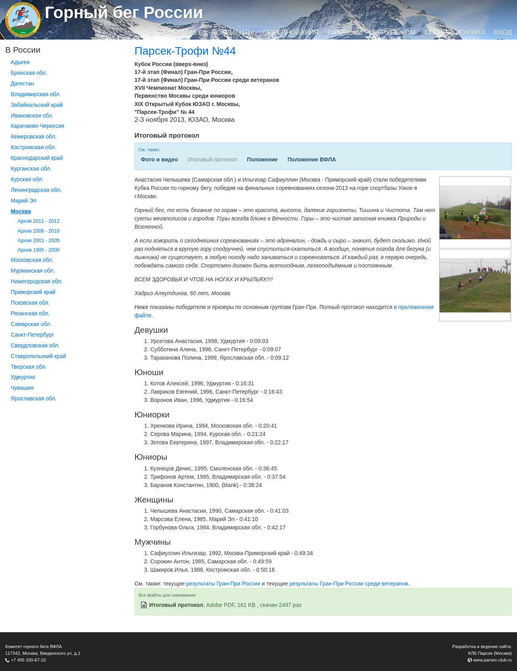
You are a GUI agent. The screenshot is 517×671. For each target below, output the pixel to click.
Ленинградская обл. (36, 190)
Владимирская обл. (35, 94)
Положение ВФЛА (311, 159)
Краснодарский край (37, 158)
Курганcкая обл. (31, 168)
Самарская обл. (31, 324)
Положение (262, 159)
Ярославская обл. (34, 398)
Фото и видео (159, 159)
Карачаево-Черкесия (37, 126)
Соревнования (291, 32)
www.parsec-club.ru (492, 660)
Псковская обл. (30, 302)
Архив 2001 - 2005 (39, 240)
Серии (436, 32)
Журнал (471, 32)
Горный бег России (124, 12)
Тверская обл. (29, 367)
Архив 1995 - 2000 (39, 250)
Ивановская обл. (32, 115)
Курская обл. (27, 179)
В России (345, 32)
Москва (21, 211)
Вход (503, 32)
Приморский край (33, 292)
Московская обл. (32, 260)
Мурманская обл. (33, 270)
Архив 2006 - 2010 (39, 231)
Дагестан (22, 83)
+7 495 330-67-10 (28, 660)
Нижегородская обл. (36, 281)
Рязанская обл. (30, 313)
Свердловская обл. (35, 345)
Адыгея (20, 62)
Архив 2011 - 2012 (39, 221)
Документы (232, 32)
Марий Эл (23, 200)
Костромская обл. (33, 147)
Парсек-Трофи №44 (185, 51)
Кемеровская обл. (34, 136)
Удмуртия (23, 377)
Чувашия (22, 388)
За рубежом (394, 32)
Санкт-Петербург (32, 335)
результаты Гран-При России (223, 583)
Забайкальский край (36, 105)
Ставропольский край (38, 356)
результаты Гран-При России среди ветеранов (348, 583)
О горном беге (175, 32)
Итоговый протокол (176, 605)
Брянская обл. (29, 73)
